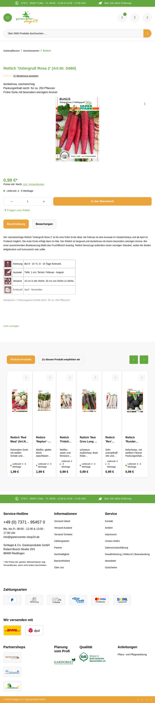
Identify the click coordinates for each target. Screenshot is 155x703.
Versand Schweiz (63, 534)
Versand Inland (62, 521)
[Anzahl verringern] (11, 201)
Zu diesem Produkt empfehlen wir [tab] (61, 359)
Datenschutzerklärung (116, 547)
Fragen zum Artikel (16, 210)
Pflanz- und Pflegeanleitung (132, 654)
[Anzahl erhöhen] (44, 201)
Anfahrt (109, 527)
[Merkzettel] (122, 17)
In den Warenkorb (102, 201)
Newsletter (110, 560)
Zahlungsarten (61, 541)
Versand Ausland (63, 527)
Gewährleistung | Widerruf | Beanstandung (127, 554)
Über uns (59, 567)
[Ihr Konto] (147, 17)
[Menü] (7, 17)
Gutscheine (111, 567)
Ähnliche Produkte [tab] (20, 359)
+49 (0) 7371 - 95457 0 (24, 522)
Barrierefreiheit (62, 560)
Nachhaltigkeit (61, 554)
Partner (58, 547)
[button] (11, 326)
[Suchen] (147, 33)
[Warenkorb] (134, 17)
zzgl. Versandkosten (33, 184)
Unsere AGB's (112, 541)
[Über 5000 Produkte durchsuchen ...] (73, 33)
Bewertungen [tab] (44, 224)
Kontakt (109, 521)
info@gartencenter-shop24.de (21, 537)
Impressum (111, 534)
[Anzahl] (27, 201)
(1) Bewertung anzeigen (25, 75)
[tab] (16, 224)
